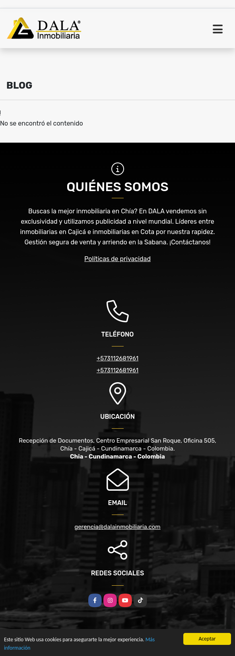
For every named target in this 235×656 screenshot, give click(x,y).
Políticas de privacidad (117, 259)
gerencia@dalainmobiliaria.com (117, 526)
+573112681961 (117, 358)
